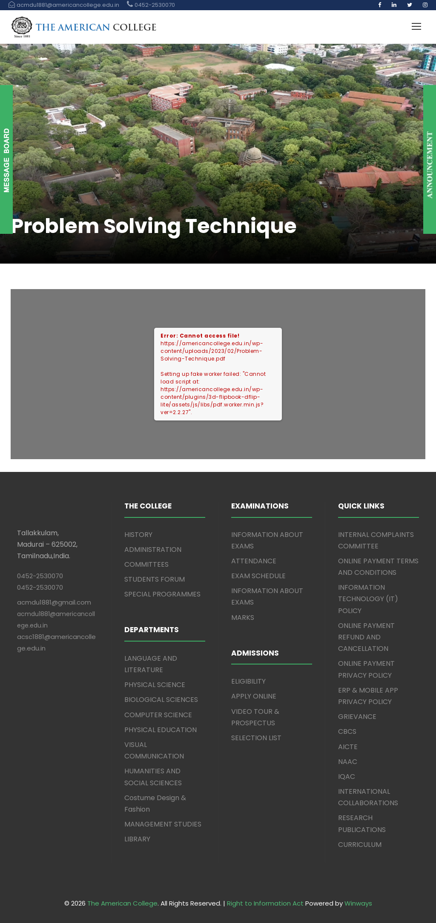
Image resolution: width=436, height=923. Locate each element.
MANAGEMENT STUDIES (162, 824)
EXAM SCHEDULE (258, 576)
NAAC (347, 762)
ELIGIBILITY (248, 681)
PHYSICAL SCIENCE (154, 685)
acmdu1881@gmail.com (54, 602)
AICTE (348, 747)
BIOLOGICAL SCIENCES (161, 699)
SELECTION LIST (256, 738)
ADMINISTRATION (152, 549)
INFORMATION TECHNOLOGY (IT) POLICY (368, 598)
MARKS (242, 617)
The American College (122, 903)
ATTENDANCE (253, 561)
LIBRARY (137, 839)
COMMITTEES (146, 564)
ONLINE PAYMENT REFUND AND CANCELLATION (366, 637)
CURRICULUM (360, 844)
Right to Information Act (265, 903)
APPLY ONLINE (253, 696)
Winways (358, 903)
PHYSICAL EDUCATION (160, 730)
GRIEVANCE (357, 716)
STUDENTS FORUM (154, 579)
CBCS (347, 731)
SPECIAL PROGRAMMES (162, 594)
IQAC (346, 776)
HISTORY (138, 535)
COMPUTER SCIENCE (158, 715)
